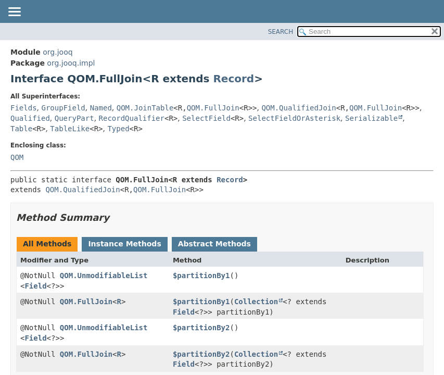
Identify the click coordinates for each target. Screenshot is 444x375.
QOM (16, 157)
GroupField (63, 108)
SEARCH (281, 31)
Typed (118, 128)
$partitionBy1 (201, 275)
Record (233, 78)
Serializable (371, 118)
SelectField (206, 118)
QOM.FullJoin (213, 108)
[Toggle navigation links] (14, 12)
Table (21, 128)
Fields (23, 108)
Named (101, 108)
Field (35, 286)
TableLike (70, 128)
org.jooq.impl (71, 63)
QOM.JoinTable (145, 108)
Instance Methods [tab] (124, 244)
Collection (256, 301)
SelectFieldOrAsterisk (294, 118)
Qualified (30, 118)
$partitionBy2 (201, 327)
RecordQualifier (131, 118)
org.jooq (57, 52)
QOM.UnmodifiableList (104, 275)
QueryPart (74, 118)
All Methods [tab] (47, 244)
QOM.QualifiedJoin (298, 108)
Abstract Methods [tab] (214, 244)
